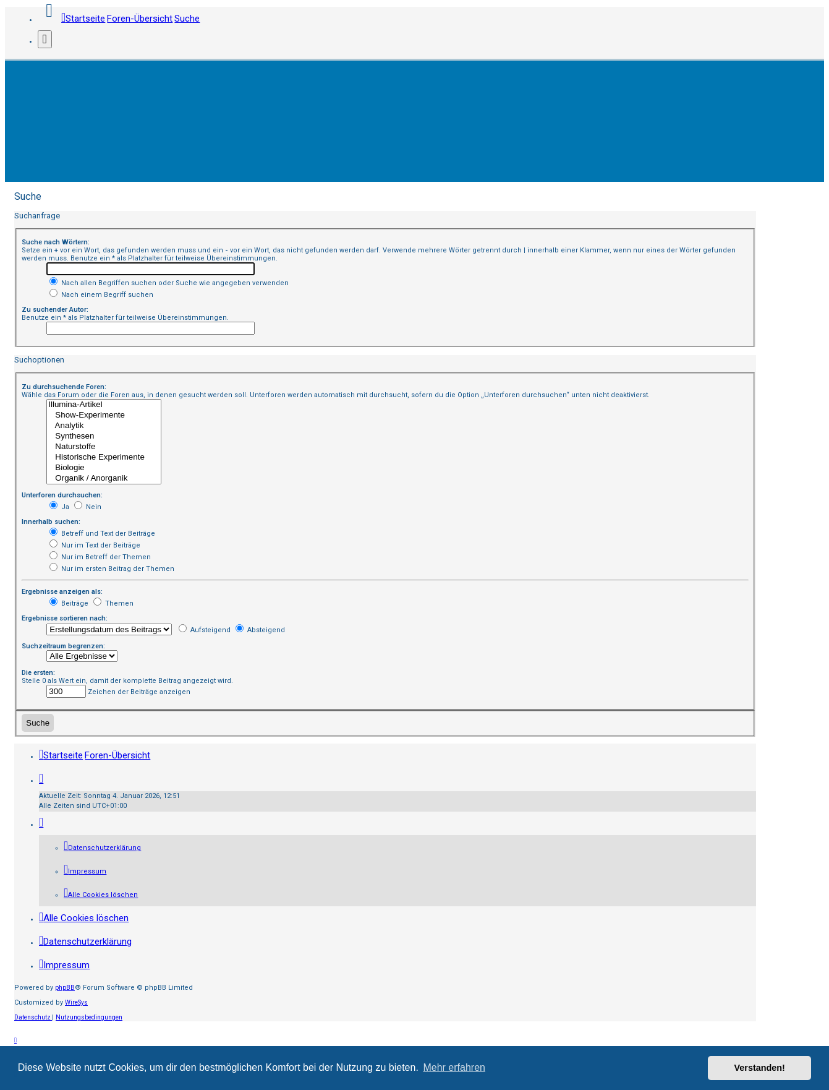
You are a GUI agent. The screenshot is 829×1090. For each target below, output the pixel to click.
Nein (87, 507)
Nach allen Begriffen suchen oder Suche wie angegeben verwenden (169, 283)
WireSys (76, 1002)
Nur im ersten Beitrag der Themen (111, 569)
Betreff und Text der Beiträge (102, 534)
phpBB (65, 987)
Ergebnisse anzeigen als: (62, 592)
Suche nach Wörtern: (56, 242)
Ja (59, 507)
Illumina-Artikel (103, 405)
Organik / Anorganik (103, 478)
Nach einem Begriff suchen (101, 295)
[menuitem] (102, 848)
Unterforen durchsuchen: (62, 495)
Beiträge (68, 603)
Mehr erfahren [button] (454, 1067)
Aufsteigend (205, 630)
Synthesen (103, 436)
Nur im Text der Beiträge (94, 545)
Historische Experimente (103, 457)
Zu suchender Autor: (55, 310)
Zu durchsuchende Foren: (64, 387)
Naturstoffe (103, 447)
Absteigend (260, 630)
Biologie (103, 468)
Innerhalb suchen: (51, 522)
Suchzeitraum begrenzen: (63, 646)
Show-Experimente (103, 415)
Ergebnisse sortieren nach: (65, 618)
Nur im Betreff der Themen (100, 557)
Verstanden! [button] (759, 1068)
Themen (113, 603)
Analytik (103, 426)
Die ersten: (38, 673)
